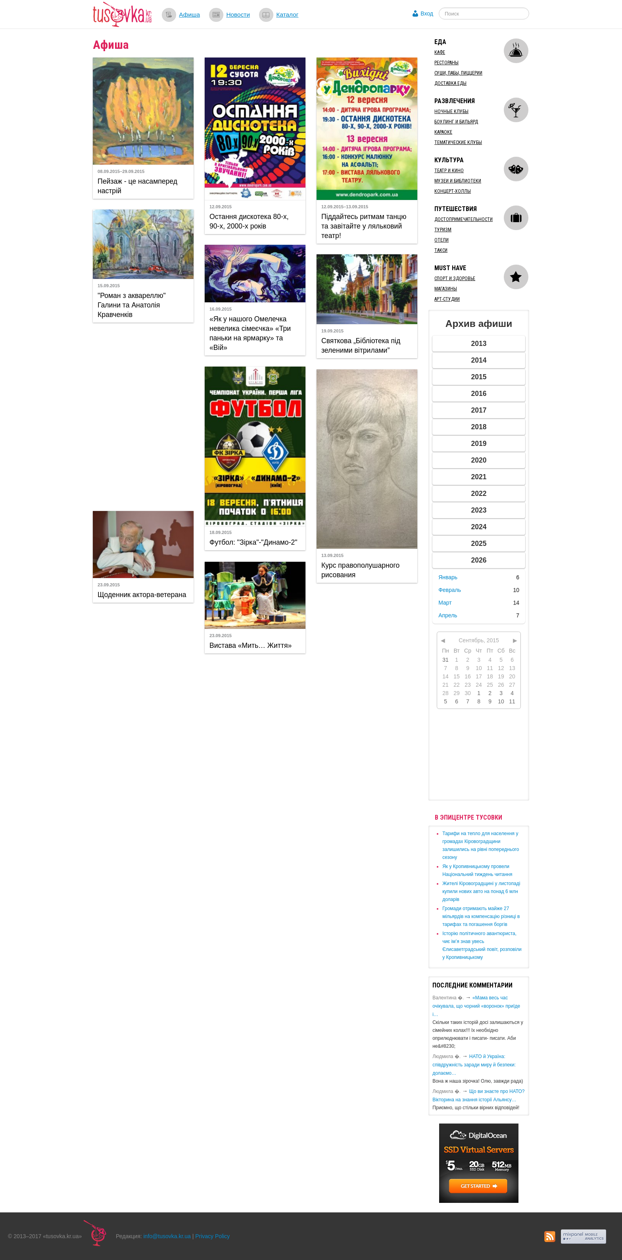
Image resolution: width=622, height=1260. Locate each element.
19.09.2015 (332, 330)
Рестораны (446, 62)
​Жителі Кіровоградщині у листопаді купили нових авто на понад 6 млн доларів (481, 891)
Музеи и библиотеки (457, 181)
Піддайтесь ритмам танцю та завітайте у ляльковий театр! (363, 226)
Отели (441, 240)
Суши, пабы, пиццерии (458, 73)
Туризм (442, 229)
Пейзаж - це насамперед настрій (137, 186)
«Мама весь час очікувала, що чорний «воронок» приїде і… (476, 1006)
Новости (238, 14)
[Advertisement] (143, 415)
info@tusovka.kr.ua (167, 1236)
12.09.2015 (220, 206)
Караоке (443, 132)
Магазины (445, 289)
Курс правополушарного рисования (360, 570)
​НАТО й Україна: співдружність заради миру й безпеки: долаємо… (474, 1065)
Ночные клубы (451, 111)
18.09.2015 (220, 532)
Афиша (189, 14)
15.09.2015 (109, 285)
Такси (440, 250)
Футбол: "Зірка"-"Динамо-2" (253, 542)
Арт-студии (447, 299)
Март (445, 602)
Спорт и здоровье (454, 278)
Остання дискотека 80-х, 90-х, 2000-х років (249, 221)
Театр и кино (449, 170)
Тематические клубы (458, 142)
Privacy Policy (212, 1236)
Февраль (449, 590)
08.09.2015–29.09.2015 (121, 171)
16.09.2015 (220, 309)
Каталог (287, 14)
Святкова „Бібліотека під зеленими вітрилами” (360, 345)
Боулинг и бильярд (456, 122)
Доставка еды (450, 83)
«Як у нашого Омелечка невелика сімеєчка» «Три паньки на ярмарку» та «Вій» (250, 333)
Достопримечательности (463, 219)
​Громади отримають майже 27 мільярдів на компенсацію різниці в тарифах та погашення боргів (481, 916)
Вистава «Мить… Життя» (250, 645)
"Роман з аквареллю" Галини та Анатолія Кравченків (132, 305)
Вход (426, 13)
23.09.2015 (109, 584)
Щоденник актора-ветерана (142, 595)
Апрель (447, 615)
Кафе (439, 52)
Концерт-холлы (452, 191)
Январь (447, 577)
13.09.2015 (332, 555)
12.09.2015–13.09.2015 (344, 206)
